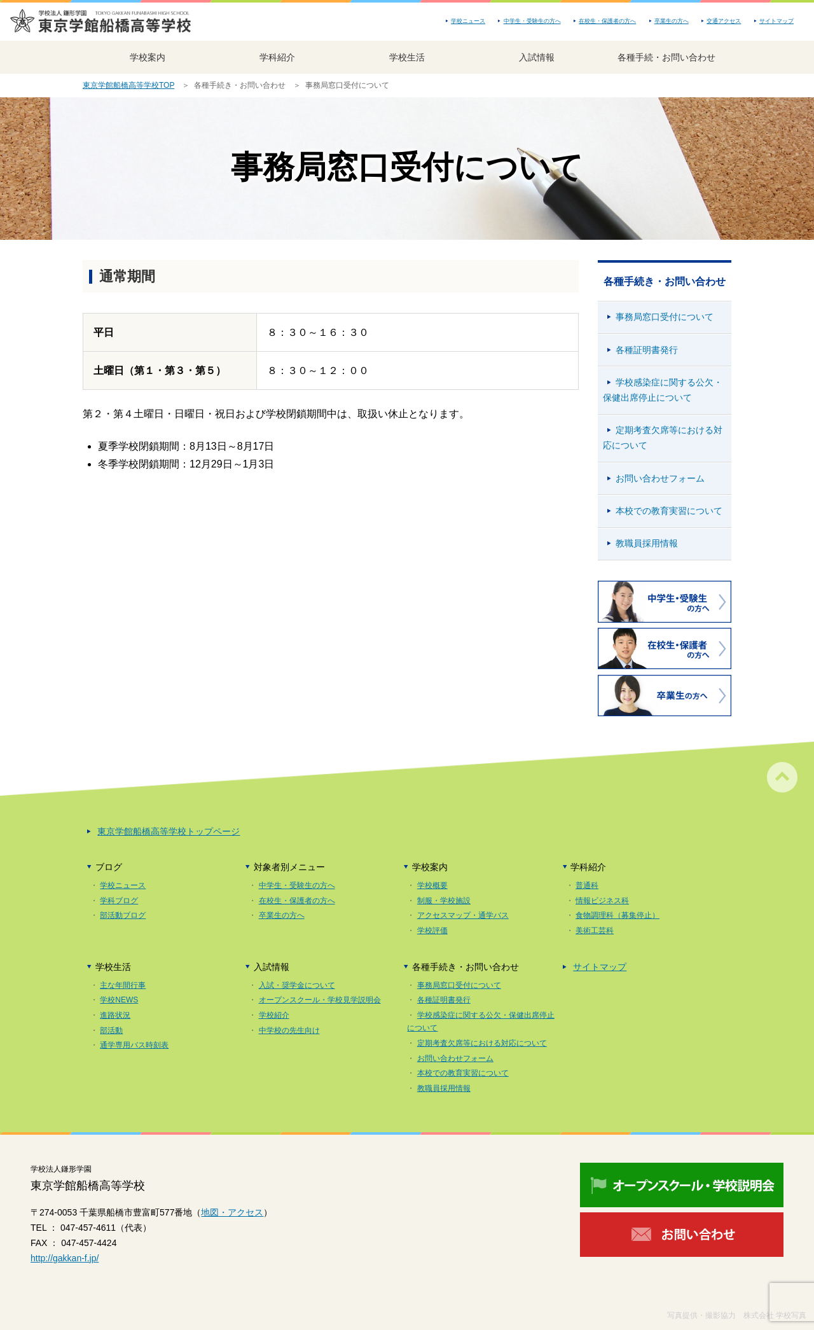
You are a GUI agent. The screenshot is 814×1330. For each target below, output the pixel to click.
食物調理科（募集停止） (617, 915)
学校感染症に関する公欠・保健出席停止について (662, 390)
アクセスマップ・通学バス (463, 915)
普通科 (587, 885)
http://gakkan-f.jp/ (65, 1258)
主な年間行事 (123, 985)
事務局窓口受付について (665, 317)
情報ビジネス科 (602, 900)
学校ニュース (468, 21)
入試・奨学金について (297, 985)
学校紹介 (274, 1015)
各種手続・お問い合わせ (666, 57)
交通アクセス (724, 21)
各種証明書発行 (647, 350)
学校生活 (407, 57)
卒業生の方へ (671, 21)
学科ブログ (119, 900)
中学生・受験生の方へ (532, 21)
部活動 (111, 1030)
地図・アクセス (232, 1212)
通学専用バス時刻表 (134, 1045)
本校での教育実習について (669, 511)
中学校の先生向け (289, 1030)
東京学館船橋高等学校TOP (128, 85)
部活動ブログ (123, 915)
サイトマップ (776, 21)
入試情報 (537, 57)
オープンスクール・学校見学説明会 (320, 999)
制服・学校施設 (444, 900)
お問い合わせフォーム (660, 478)
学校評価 (432, 930)
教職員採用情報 (647, 543)
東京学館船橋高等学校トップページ (168, 831)
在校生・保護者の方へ (607, 21)
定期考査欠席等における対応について (662, 437)
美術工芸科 (595, 930)
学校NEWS (119, 999)
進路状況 (115, 1015)
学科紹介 (277, 57)
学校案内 (147, 57)
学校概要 (432, 885)
